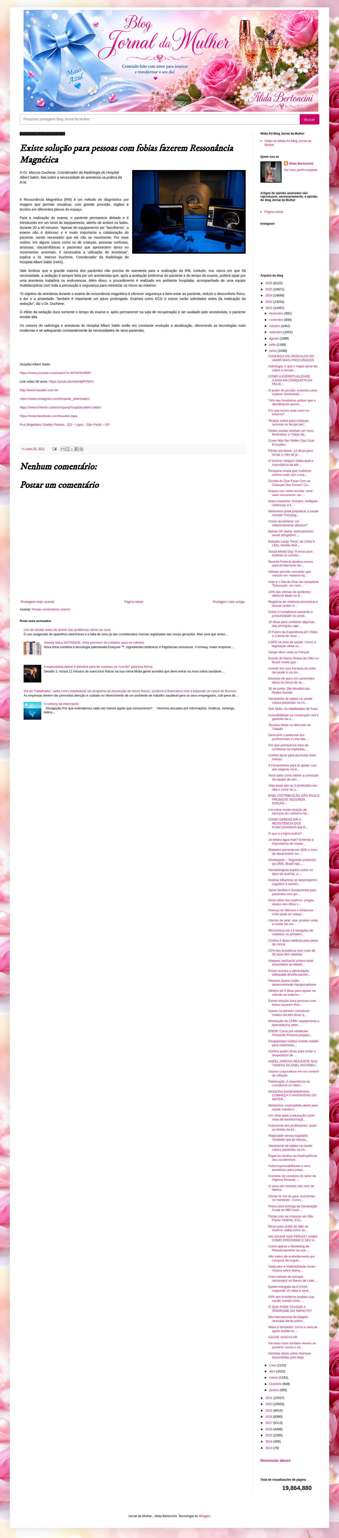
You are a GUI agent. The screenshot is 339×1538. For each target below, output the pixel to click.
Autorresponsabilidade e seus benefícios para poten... (289, 1168)
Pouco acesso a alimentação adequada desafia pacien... (289, 973)
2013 (269, 1448)
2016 (269, 1429)
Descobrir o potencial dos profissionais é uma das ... (288, 737)
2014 (269, 1441)
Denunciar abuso (275, 1460)
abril (272, 1371)
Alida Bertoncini (301, 163)
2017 (269, 1423)
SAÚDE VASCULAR (282, 1337)
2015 (269, 1435)
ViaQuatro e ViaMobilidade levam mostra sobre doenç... (291, 1268)
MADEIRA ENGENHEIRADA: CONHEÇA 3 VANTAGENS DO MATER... (292, 1095)
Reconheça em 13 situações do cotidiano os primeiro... (290, 932)
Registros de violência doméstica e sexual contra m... (293, 603)
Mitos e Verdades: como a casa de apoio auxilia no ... (292, 1329)
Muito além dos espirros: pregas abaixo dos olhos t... (291, 902)
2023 (269, 302)
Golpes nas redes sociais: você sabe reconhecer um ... (290, 493)
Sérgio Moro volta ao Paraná (288, 652)
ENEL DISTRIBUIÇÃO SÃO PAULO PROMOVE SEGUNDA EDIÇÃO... (293, 799)
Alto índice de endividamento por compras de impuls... (291, 1258)
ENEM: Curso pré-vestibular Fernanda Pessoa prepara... (290, 1033)
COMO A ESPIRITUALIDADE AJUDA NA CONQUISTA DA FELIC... (290, 380)
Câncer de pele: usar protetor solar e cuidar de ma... (293, 922)
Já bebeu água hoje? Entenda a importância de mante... (290, 841)
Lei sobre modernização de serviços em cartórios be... (288, 811)
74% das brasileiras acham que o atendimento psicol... (291, 402)
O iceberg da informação (61, 704)
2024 (269, 295)
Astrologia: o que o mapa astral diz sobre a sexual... (292, 368)
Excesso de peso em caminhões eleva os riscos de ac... (291, 680)
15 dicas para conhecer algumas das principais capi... (291, 624)
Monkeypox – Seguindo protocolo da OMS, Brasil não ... (292, 862)
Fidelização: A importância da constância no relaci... (289, 1083)
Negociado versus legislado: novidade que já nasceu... (288, 1137)
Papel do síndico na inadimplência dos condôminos (292, 1158)
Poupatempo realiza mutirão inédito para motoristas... (293, 1043)
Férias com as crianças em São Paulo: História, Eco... (290, 1218)
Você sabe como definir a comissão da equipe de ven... (293, 777)
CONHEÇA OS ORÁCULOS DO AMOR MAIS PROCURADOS (291, 358)
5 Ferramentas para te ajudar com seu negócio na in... (292, 767)
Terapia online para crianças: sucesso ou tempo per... (288, 422)
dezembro (276, 313)
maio (273, 1365)
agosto (274, 338)
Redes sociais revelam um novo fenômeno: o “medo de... (290, 432)
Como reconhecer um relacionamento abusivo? (288, 523)
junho (273, 351)
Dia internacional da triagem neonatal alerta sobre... (288, 1319)
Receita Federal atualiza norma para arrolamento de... (290, 563)
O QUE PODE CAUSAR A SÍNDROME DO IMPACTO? (290, 1309)
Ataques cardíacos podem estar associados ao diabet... (290, 962)
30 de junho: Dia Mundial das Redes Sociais (289, 690)
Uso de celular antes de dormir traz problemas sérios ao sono (67, 630)
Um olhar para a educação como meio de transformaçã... (291, 1117)
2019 (269, 1410)
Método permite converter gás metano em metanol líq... (289, 573)
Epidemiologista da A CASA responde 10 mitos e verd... (289, 1288)
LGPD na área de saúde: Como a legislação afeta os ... (292, 644)
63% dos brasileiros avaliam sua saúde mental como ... (291, 1299)
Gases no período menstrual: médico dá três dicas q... (289, 1013)
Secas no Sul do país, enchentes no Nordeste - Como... (291, 1198)
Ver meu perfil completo (301, 170)
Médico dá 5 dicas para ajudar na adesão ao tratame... (291, 992)
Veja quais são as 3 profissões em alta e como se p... (292, 787)
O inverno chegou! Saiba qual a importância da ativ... (290, 462)
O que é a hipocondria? (284, 833)
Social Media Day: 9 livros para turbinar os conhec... (290, 553)
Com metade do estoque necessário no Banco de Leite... (292, 1278)
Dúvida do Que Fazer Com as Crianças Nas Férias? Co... (289, 483)
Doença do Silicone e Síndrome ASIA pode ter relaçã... (290, 912)
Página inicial (133, 602)
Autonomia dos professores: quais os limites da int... (292, 1127)
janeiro (274, 1390)
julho (273, 344)
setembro (276, 332)
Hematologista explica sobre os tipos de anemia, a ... (290, 872)
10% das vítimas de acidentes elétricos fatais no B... (289, 594)
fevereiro (275, 1384)
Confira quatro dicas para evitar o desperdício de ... (291, 1053)
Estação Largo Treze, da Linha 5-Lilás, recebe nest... (291, 543)
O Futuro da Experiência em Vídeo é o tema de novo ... (292, 634)
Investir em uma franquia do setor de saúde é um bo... (292, 670)
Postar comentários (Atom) (51, 609)
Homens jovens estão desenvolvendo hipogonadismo (292, 982)
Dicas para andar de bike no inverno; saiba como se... (288, 1228)
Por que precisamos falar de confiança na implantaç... (288, 747)
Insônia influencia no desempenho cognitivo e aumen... (292, 882)
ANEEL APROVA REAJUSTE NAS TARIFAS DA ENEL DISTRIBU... (293, 1063)
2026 (269, 283)
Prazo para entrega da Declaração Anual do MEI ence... (292, 1208)
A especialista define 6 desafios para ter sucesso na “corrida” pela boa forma (98, 666)
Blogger (204, 1516)
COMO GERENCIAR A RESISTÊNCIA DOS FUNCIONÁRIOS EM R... (288, 823)
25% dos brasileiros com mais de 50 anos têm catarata (291, 952)
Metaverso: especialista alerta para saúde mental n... (293, 1107)
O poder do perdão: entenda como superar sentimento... (292, 392)
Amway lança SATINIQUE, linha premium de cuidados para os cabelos (94, 642)
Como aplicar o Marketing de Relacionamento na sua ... (288, 1248)
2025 (269, 289)
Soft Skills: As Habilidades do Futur (293, 709)
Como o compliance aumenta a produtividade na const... (290, 614)
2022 (269, 308)
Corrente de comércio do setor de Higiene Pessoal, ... (292, 1178)
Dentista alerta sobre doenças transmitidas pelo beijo (289, 1355)
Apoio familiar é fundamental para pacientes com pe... (292, 892)
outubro (275, 326)
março (274, 1377)
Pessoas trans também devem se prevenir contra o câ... (292, 1345)
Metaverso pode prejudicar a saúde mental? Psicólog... (293, 513)
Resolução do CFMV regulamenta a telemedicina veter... (293, 1023)
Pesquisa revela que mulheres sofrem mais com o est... (289, 473)
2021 (269, 1398)
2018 (269, 1416)
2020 (269, 1404)
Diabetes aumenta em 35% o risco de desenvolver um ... (292, 851)
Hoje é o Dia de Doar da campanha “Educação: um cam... (293, 584)
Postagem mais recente (38, 602)
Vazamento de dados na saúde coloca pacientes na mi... (290, 700)
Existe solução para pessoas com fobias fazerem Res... (292, 1003)
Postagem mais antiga (228, 602)
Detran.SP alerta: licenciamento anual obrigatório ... (290, 533)
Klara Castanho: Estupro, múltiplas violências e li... (292, 503)
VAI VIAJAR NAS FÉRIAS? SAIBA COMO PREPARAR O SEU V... (292, 1238)
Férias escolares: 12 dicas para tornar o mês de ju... (290, 452)
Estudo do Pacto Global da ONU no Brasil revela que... (293, 660)
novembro (276, 320)
